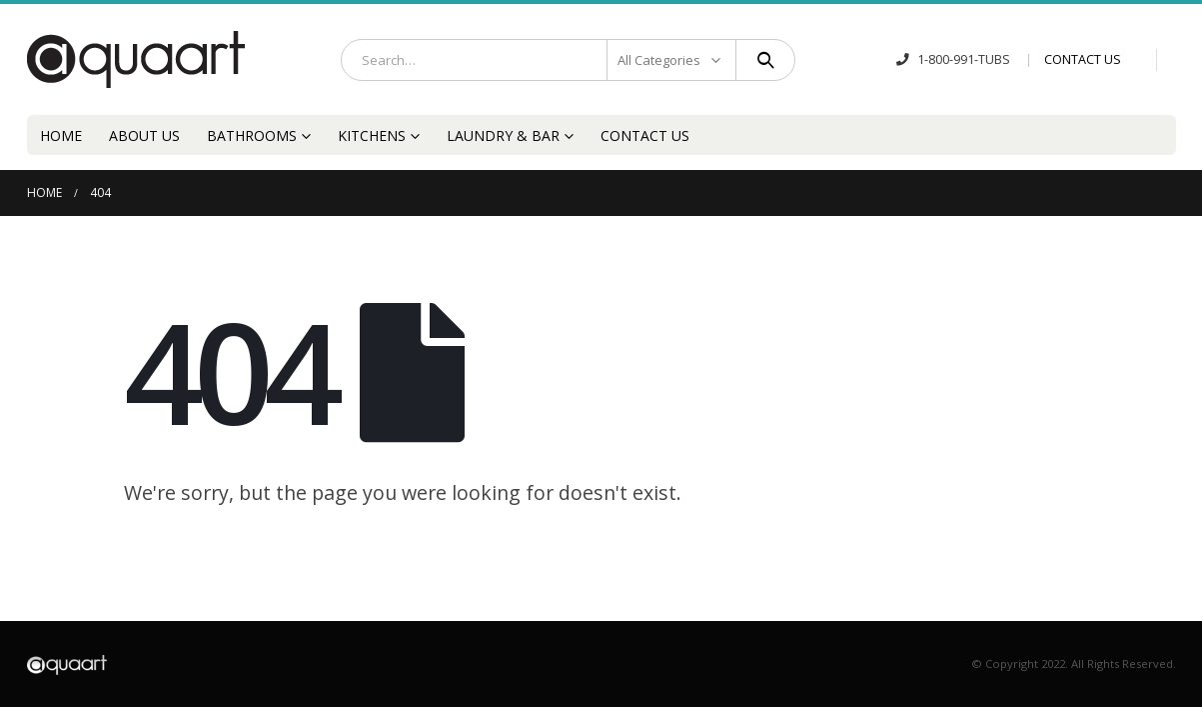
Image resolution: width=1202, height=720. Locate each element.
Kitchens (372, 135)
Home (61, 135)
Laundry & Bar (503, 135)
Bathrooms (252, 135)
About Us (144, 135)
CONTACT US (1082, 59)
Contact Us (645, 135)
